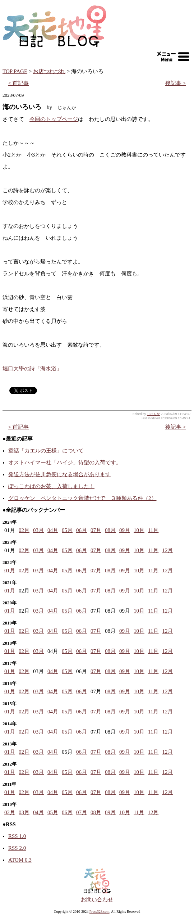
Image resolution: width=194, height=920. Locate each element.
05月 (67, 530)
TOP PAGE (15, 71)
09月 (124, 530)
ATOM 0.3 (20, 860)
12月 (167, 550)
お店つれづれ (49, 71)
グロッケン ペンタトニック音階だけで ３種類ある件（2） (82, 498)
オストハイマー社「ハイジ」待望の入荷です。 (64, 462)
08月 (110, 530)
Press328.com (99, 912)
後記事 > (175, 83)
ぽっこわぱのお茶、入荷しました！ (51, 486)
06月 (81, 530)
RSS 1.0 (17, 836)
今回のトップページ (53, 119)
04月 (52, 530)
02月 (24, 530)
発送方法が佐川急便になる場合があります (59, 474)
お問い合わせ (97, 899)
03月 (38, 530)
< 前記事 (18, 83)
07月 (96, 530)
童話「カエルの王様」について (46, 451)
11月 (153, 530)
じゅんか (153, 414)
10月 (139, 530)
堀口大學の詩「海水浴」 (32, 368)
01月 (9, 570)
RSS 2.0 (17, 848)
